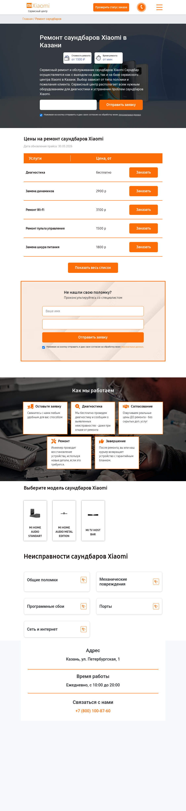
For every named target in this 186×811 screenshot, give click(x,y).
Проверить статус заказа (111, 7)
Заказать (143, 172)
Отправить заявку (121, 105)
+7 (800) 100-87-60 (93, 710)
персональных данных (130, 114)
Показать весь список (93, 267)
